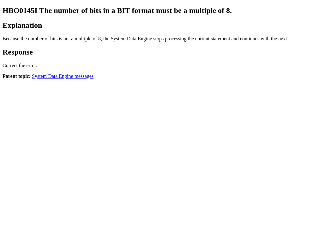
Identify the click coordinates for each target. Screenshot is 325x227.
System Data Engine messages (62, 76)
